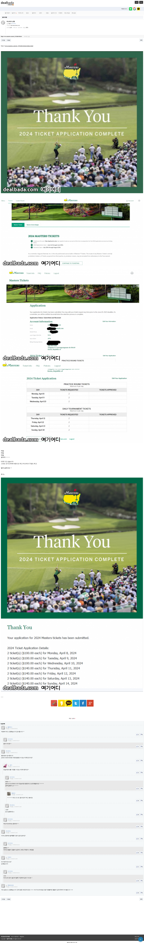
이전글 (3, 40)
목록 (141, 40)
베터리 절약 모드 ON (72, 938)
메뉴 (140, 2)
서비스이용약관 (15, 932)
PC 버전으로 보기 (72, 941)
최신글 (74, 13)
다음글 (8, 40)
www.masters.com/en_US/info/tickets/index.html (19, 46)
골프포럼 (4, 17)
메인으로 (137, 932)
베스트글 (67, 13)
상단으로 (137, 934)
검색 (136, 2)
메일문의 (22, 932)
